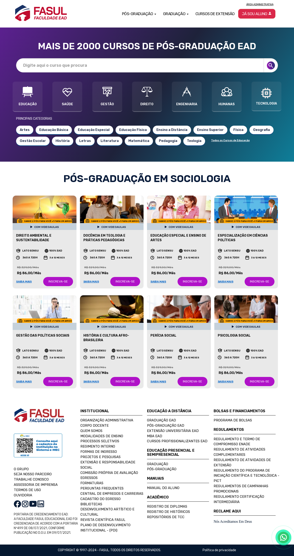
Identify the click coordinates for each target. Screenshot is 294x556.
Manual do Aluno (163, 488)
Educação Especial (94, 130)
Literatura (110, 141)
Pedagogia (168, 141)
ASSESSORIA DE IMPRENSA (36, 485)
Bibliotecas (91, 504)
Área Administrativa (260, 4)
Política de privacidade (219, 550)
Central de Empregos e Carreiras (111, 494)
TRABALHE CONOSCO (31, 479)
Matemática (138, 141)
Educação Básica (53, 130)
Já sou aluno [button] (257, 13)
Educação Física (133, 130)
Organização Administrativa (106, 420)
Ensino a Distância (171, 130)
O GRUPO (21, 469)
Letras (85, 141)
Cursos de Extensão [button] (215, 13)
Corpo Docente (94, 425)
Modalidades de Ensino (101, 436)
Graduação (157, 464)
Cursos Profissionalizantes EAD (177, 441)
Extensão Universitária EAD (173, 431)
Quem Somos (91, 431)
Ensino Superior (210, 130)
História (63, 141)
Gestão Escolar (33, 141)
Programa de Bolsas (233, 420)
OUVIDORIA (23, 495)
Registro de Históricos (168, 512)
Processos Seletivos (99, 441)
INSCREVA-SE (58, 281)
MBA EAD (154, 436)
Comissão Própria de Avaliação (109, 473)
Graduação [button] (176, 13)
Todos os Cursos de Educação (230, 140)
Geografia (261, 130)
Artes (25, 130)
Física (238, 130)
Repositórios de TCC (165, 517)
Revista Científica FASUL (102, 520)
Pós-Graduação (161, 469)
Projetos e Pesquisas (100, 457)
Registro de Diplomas (167, 506)
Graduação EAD (161, 420)
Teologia (194, 141)
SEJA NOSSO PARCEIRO (33, 474)
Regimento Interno (97, 446)
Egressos (89, 478)
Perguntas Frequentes (102, 488)
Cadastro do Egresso (100, 499)
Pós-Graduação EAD (165, 425)
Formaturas (91, 483)
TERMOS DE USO (27, 490)
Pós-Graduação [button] (139, 13)
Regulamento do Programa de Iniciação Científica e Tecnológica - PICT (246, 475)
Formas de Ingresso (98, 452)
